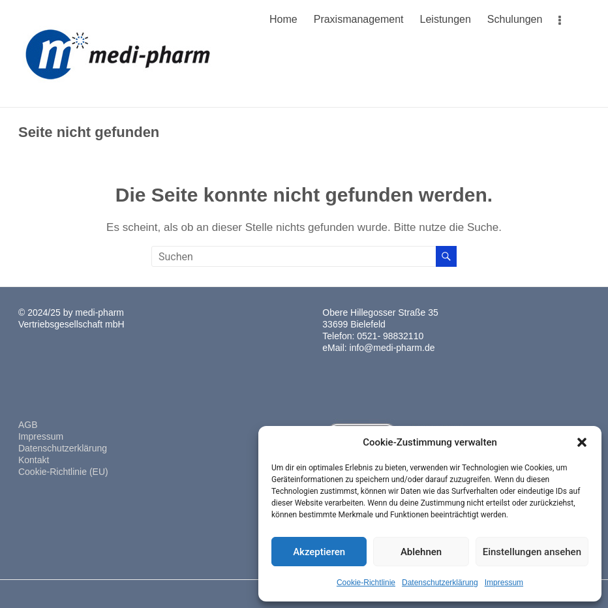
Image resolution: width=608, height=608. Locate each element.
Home (283, 19)
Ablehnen (421, 552)
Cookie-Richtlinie (366, 582)
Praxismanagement (359, 19)
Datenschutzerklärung (440, 582)
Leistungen (445, 19)
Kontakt (33, 460)
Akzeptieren (319, 552)
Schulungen (515, 19)
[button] (581, 442)
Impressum (504, 582)
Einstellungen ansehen (532, 552)
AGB (28, 424)
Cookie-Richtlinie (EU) (63, 471)
